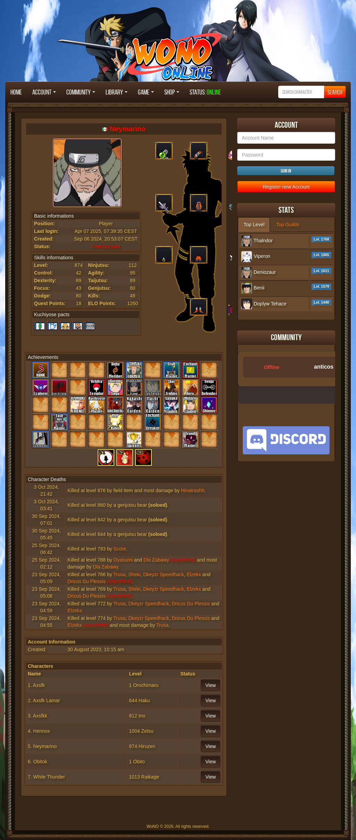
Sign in (286, 171)
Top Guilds (287, 224)
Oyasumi (123, 560)
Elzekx (194, 574)
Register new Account (286, 187)
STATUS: (205, 92)
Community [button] (80, 92)
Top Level (253, 224)
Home (16, 92)
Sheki (134, 574)
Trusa (119, 574)
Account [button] (44, 92)
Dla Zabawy (156, 560)
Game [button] (146, 92)
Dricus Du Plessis (86, 581)
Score (120, 549)
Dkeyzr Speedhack (163, 574)
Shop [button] (171, 92)
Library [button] (116, 92)
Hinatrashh (193, 490)
